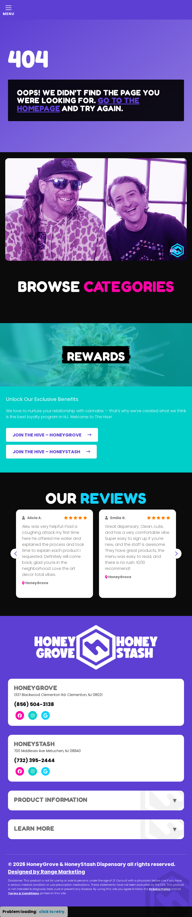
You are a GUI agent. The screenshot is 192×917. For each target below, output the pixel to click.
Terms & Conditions (23, 893)
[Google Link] (45, 715)
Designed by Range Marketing (46, 871)
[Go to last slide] (15, 554)
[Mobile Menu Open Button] (8, 10)
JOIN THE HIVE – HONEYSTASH (51, 451)
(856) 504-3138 (34, 704)
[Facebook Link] (20, 715)
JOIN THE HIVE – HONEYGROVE (52, 435)
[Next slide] (177, 554)
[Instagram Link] (32, 715)
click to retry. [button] (52, 911)
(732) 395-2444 (34, 760)
